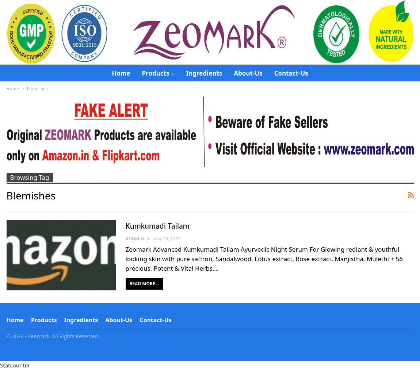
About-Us (248, 73)
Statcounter (15, 365)
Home (121, 73)
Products (155, 73)
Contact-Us (291, 73)
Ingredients (204, 73)
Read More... (144, 284)
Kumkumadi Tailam (158, 226)
